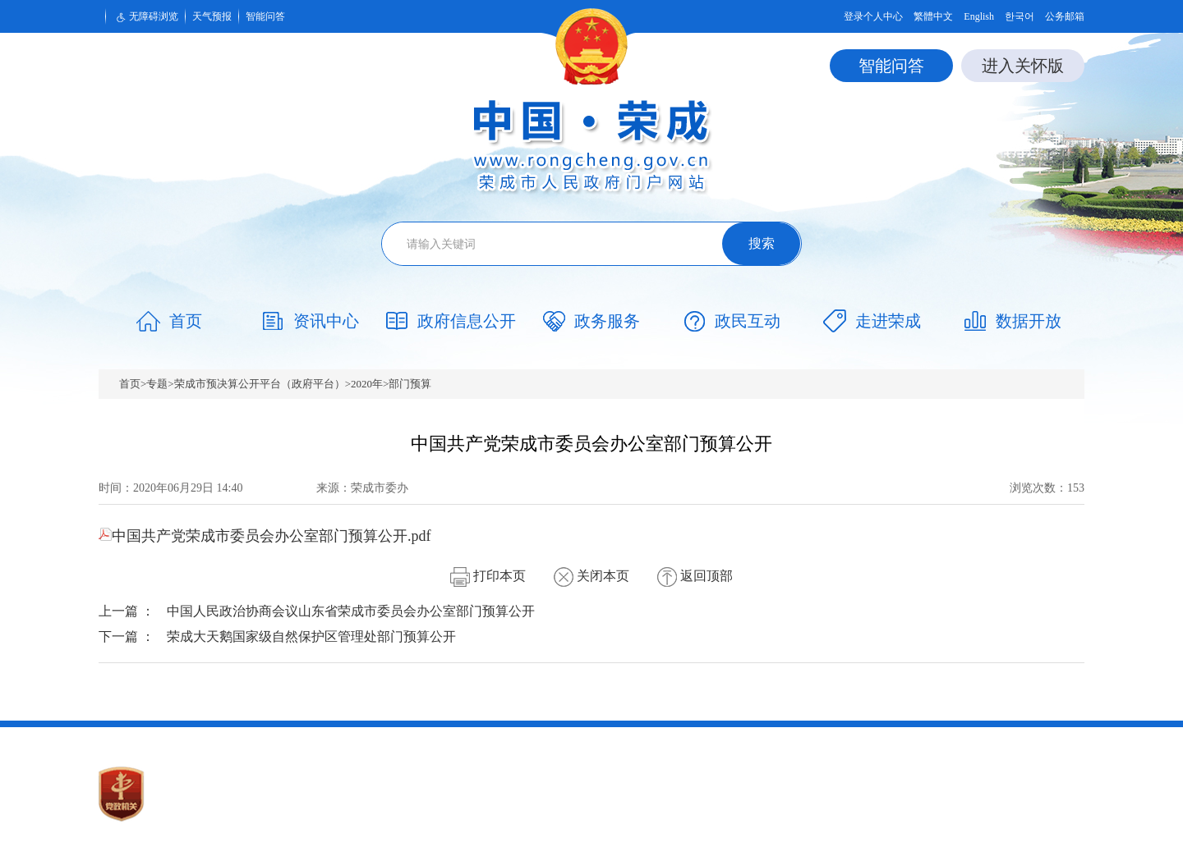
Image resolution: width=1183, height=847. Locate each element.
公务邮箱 (1064, 16)
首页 (129, 384)
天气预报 (212, 16)
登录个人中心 (873, 16)
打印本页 (488, 576)
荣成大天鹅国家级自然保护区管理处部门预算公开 (311, 636)
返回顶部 (695, 576)
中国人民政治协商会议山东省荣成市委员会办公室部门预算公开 (351, 611)
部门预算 (410, 384)
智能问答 (265, 16)
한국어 (1019, 16)
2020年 (367, 384)
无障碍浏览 (145, 17)
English (979, 16)
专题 (157, 384)
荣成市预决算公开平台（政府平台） (259, 384)
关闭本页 (591, 576)
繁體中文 (933, 16)
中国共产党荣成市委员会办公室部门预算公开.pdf (265, 536)
